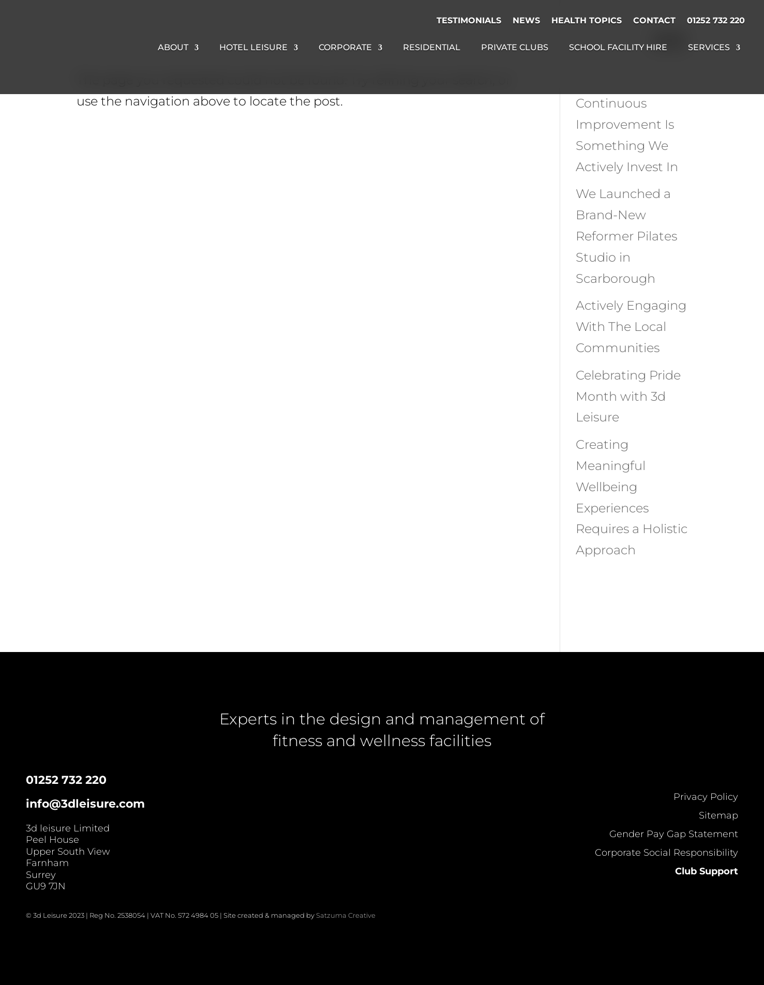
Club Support (706, 871)
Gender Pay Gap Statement (673, 834)
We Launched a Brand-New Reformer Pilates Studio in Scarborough (626, 235)
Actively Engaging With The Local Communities (631, 326)
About (173, 48)
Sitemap (718, 815)
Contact (654, 20)
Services (709, 48)
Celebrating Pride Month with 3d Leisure (628, 396)
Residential (431, 48)
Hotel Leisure (253, 48)
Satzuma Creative (346, 915)
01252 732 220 (716, 20)
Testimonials (469, 20)
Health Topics (586, 20)
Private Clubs (514, 48)
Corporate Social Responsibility (666, 852)
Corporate (345, 48)
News (526, 20)
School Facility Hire (618, 48)
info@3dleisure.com (85, 804)
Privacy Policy (705, 796)
